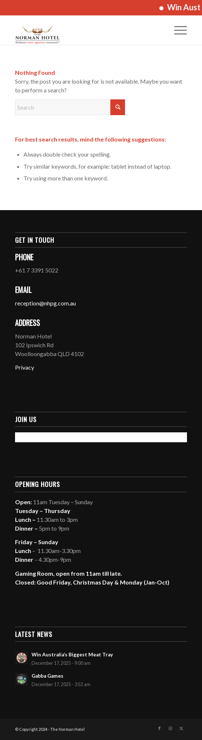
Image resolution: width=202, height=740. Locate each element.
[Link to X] (181, 728)
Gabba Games (47, 676)
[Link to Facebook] (159, 728)
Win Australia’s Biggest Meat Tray (72, 654)
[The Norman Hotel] (84, 30)
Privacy (24, 367)
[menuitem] (177, 30)
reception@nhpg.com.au (45, 303)
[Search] (70, 107)
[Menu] (177, 30)
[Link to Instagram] (170, 728)
